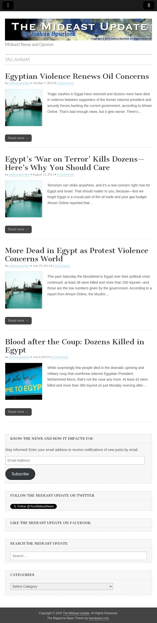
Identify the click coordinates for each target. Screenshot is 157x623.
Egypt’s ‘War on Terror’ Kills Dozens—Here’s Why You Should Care (75, 163)
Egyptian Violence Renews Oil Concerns (77, 76)
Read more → (18, 138)
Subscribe (20, 474)
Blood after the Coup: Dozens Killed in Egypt (74, 346)
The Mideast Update (76, 613)
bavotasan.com (99, 618)
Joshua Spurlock (19, 83)
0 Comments (65, 83)
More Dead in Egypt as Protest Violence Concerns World (76, 255)
